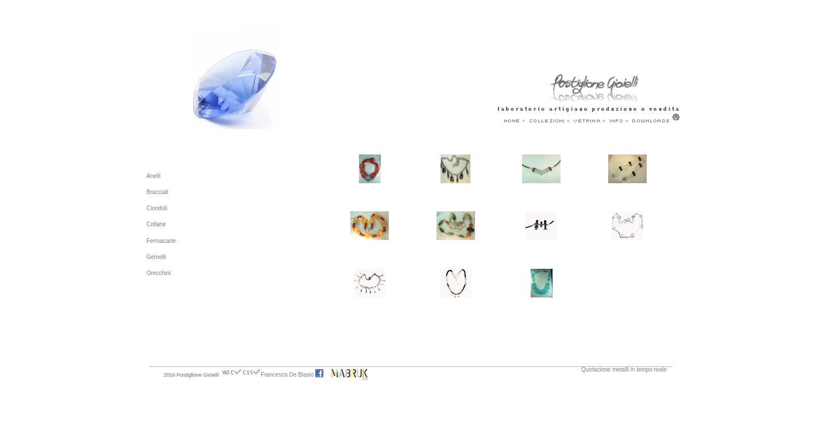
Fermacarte (161, 241)
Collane (156, 224)
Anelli (153, 176)
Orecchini (158, 273)
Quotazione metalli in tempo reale (624, 369)
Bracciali (157, 192)
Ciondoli (156, 208)
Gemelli (156, 257)
